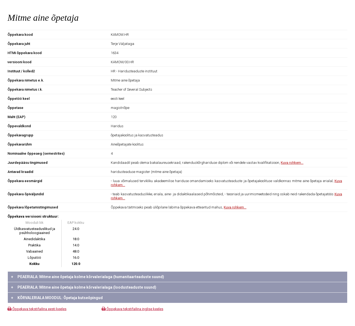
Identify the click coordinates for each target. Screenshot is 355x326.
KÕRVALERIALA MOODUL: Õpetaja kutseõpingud (57, 298)
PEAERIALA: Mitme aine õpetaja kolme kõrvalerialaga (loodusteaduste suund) (83, 287)
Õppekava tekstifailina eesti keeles (37, 309)
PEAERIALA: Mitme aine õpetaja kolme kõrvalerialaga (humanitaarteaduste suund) (87, 277)
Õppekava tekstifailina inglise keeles (132, 309)
